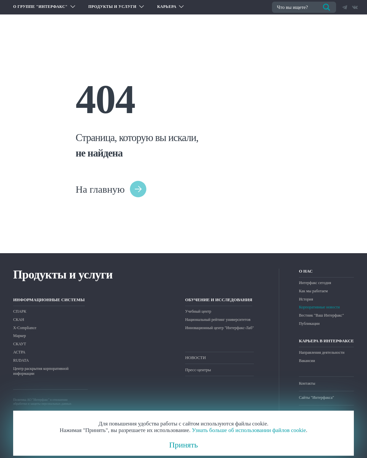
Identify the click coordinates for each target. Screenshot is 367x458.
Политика (19, 399)
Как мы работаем (313, 291)
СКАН (18, 319)
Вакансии (307, 360)
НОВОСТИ (195, 357)
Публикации (309, 323)
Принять (183, 445)
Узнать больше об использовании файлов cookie (249, 430)
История (306, 299)
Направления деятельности (321, 352)
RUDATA (21, 360)
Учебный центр (198, 311)
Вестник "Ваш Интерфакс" (321, 315)
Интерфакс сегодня (315, 282)
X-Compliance (25, 327)
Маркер (19, 335)
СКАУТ (19, 344)
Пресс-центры (198, 369)
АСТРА (19, 352)
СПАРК (19, 311)
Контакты (307, 383)
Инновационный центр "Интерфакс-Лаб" (219, 327)
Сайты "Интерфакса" (316, 397)
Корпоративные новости (319, 307)
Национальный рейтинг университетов (218, 319)
